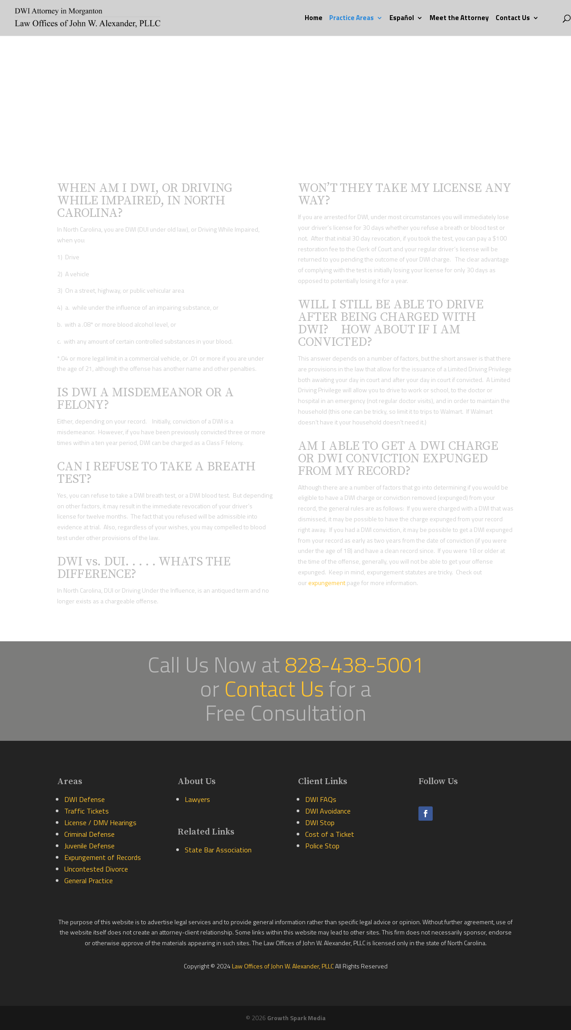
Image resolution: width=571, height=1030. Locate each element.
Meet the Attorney (459, 19)
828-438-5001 (354, 664)
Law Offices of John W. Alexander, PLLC (283, 966)
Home (314, 19)
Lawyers (197, 799)
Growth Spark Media (296, 1017)
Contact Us (513, 19)
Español (401, 19)
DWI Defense (84, 799)
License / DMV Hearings (100, 822)
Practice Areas (351, 19)
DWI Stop (320, 822)
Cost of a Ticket (329, 834)
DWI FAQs (320, 799)
